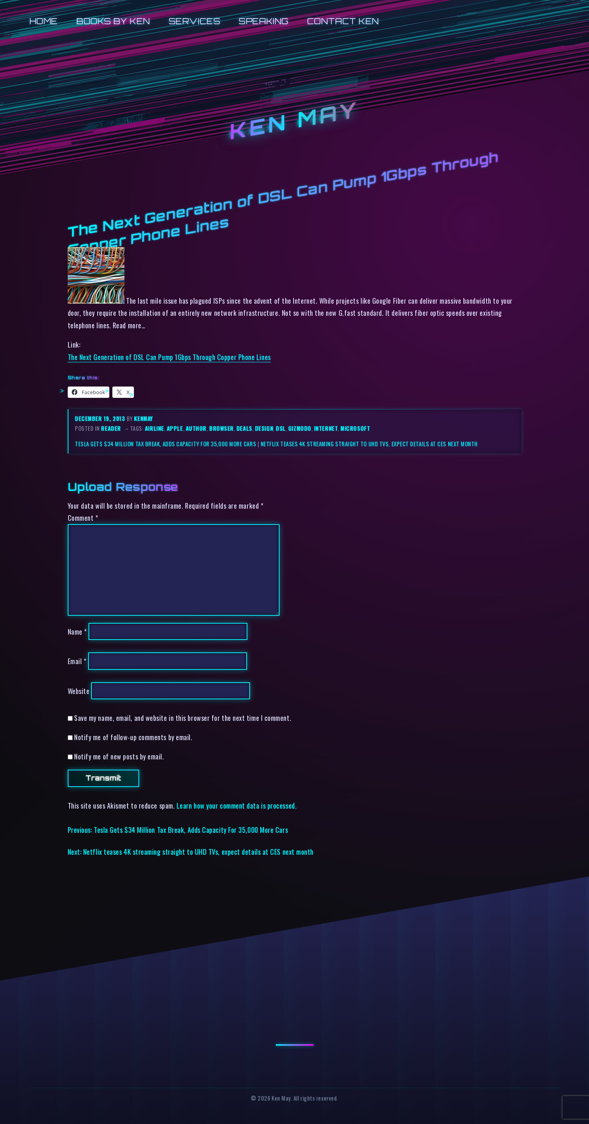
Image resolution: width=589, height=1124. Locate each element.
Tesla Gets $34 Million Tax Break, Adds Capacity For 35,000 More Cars (165, 444)
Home (44, 21)
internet (326, 428)
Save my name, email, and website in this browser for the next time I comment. (182, 718)
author (196, 428)
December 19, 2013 (101, 418)
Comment (83, 517)
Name (77, 631)
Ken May (294, 121)
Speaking (263, 21)
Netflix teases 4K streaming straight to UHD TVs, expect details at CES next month (369, 444)
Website (79, 691)
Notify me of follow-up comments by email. (133, 737)
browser (221, 428)
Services (194, 21)
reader (111, 428)
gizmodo (299, 428)
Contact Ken (343, 21)
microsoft (355, 428)
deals (244, 428)
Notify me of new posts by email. (119, 756)
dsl (281, 428)
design (264, 428)
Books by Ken (113, 21)
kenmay (143, 418)
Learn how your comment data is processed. (237, 805)
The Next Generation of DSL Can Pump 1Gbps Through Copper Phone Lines (169, 357)
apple (175, 428)
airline (154, 428)
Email (77, 661)
